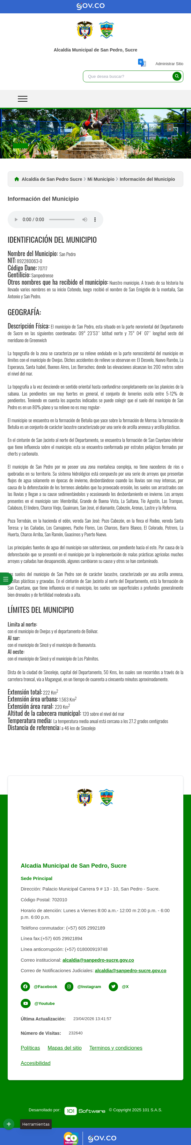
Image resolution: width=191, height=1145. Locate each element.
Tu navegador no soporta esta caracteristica (55, 219)
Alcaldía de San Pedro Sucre (52, 179)
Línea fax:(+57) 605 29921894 (51, 938)
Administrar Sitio (169, 64)
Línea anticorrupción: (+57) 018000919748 (64, 949)
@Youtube (44, 1003)
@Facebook (45, 986)
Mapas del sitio (65, 1048)
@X (125, 986)
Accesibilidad (35, 1063)
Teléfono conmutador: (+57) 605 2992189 (63, 928)
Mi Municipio (100, 179)
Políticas (30, 1048)
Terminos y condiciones (115, 1048)
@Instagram (89, 986)
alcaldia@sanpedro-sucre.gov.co (98, 960)
